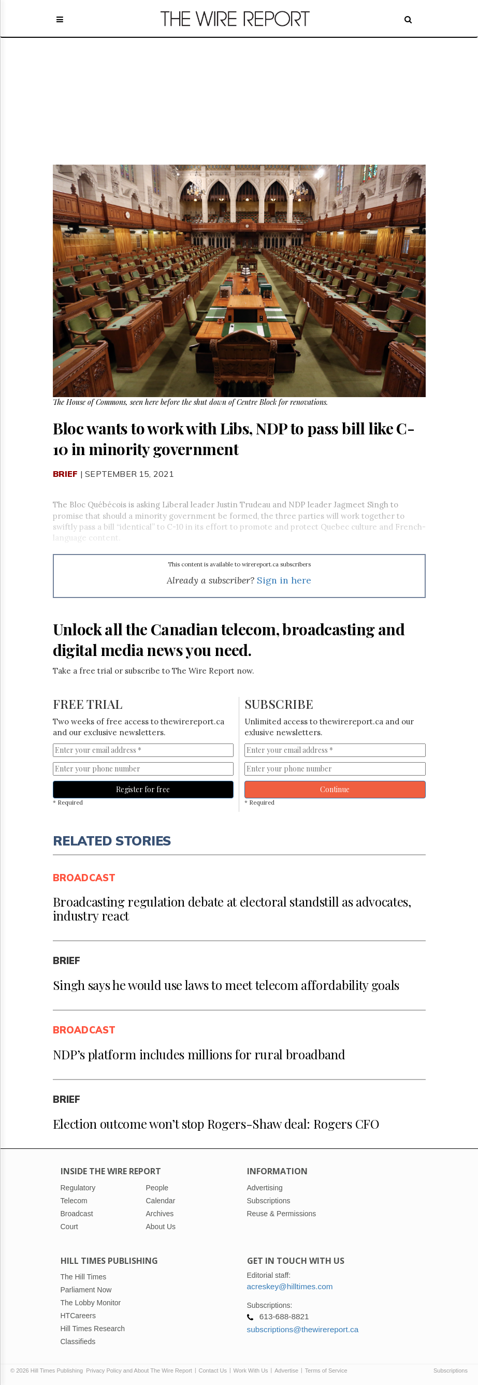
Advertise (286, 1370)
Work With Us (251, 1370)
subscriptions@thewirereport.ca (303, 1329)
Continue (335, 789)
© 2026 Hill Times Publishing (48, 1370)
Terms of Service (326, 1370)
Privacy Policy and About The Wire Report (139, 1370)
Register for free (143, 789)
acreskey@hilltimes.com (290, 1286)
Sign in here (284, 580)
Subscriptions (450, 1370)
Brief (65, 474)
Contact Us (213, 1370)
